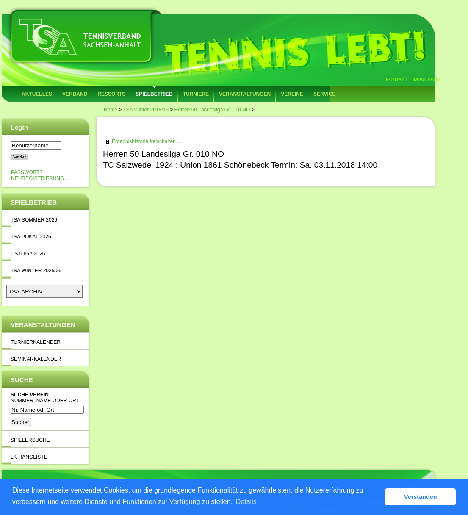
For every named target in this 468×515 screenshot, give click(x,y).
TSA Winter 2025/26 (36, 271)
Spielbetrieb (154, 94)
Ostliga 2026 (28, 254)
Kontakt (396, 79)
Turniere (196, 94)
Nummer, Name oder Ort (45, 401)
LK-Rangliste (29, 457)
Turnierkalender (36, 342)
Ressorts (111, 94)
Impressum (427, 79)
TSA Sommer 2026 (34, 220)
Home (110, 110)
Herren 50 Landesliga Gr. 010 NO (212, 110)
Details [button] (246, 501)
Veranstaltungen (245, 94)
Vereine (292, 94)
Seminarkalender (36, 359)
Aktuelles (37, 94)
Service (324, 94)
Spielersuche (30, 440)
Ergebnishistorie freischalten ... (146, 141)
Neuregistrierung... (39, 178)
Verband (74, 94)
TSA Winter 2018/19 (145, 110)
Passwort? (26, 172)
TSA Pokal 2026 (31, 237)
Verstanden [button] (420, 496)
